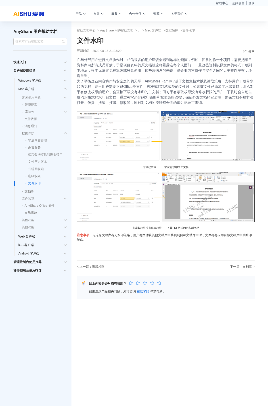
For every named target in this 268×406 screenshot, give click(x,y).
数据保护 (28, 133)
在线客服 (143, 291)
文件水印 (34, 183)
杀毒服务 (34, 147)
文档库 (29, 191)
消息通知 (31, 126)
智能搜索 (31, 104)
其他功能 (28, 220)
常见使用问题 (31, 97)
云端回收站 (36, 169)
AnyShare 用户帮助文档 (35, 31)
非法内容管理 (37, 140)
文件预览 (28, 198)
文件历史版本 (37, 162)
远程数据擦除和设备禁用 (45, 154)
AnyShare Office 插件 (39, 205)
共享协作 (28, 112)
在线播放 (31, 213)
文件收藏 (31, 119)
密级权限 (34, 176)
